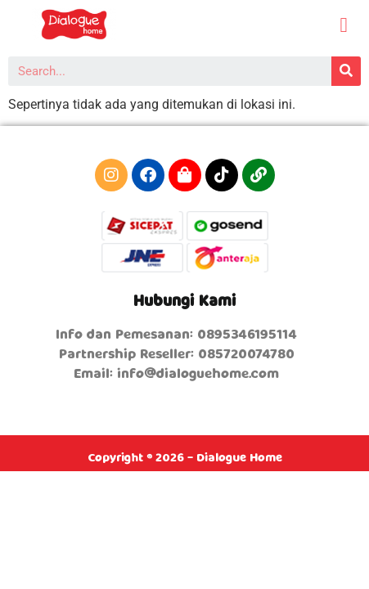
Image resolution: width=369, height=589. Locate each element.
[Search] (346, 71)
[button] (344, 25)
